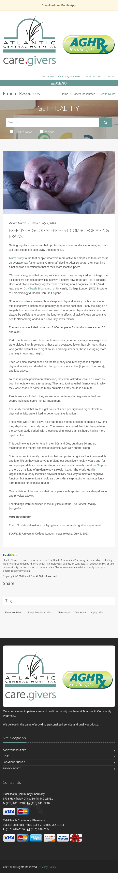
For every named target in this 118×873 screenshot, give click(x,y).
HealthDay (29, 576)
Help (61, 76)
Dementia (80, 612)
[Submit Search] (105, 122)
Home (64, 94)
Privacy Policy (12, 768)
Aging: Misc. (98, 612)
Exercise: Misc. (13, 612)
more (62, 525)
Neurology (64, 612)
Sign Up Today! (94, 76)
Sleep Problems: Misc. (40, 612)
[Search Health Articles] (52, 122)
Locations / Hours (14, 762)
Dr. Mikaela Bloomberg (37, 288)
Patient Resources (84, 94)
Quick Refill (74, 76)
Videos (47, 132)
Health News (21, 132)
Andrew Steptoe (97, 465)
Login (110, 76)
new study (17, 258)
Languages (47, 76)
